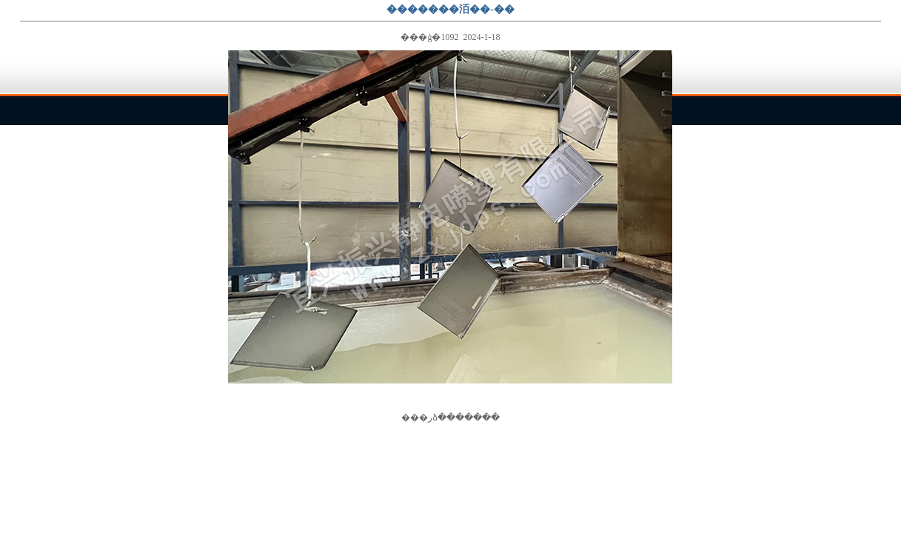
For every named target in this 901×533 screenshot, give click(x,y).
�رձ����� (450, 417)
